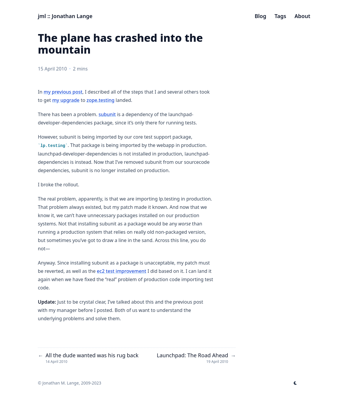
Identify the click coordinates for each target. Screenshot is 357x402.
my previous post (62, 92)
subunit (107, 114)
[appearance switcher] (295, 383)
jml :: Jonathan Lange (65, 16)
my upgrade (65, 100)
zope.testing (100, 100)
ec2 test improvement (121, 271)
